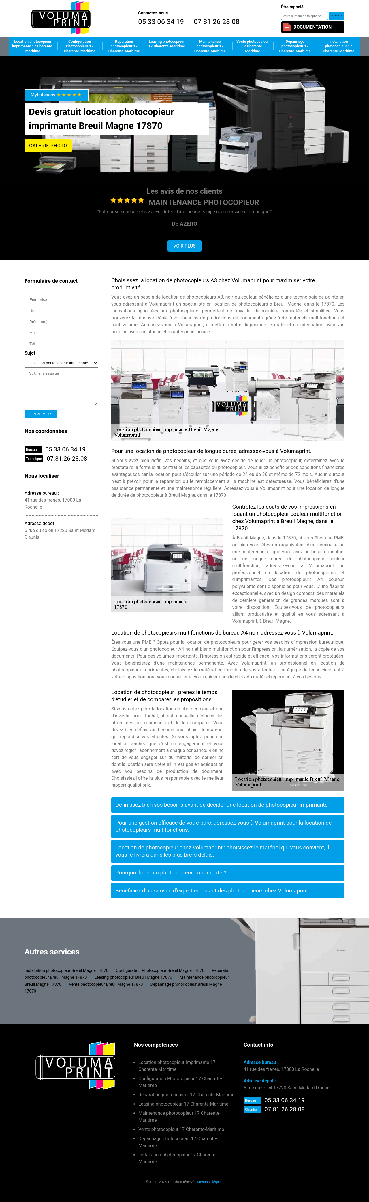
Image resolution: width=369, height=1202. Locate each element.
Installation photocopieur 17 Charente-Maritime (338, 46)
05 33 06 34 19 (161, 22)
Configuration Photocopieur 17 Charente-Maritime (79, 46)
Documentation (307, 27)
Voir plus (184, 246)
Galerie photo (48, 145)
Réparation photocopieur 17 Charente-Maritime (124, 46)
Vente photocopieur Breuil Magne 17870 (106, 984)
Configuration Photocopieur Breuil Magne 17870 (160, 970)
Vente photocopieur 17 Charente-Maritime (252, 46)
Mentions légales (210, 1182)
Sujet (30, 353)
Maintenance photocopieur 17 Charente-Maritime (210, 46)
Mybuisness (56, 95)
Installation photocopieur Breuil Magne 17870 (66, 970)
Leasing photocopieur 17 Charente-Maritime (166, 44)
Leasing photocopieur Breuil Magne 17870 (133, 977)
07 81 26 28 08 (217, 22)
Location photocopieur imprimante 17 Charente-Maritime (33, 46)
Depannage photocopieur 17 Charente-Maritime (294, 46)
